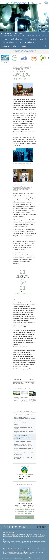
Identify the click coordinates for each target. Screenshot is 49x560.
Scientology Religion (32, 548)
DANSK (32, 534)
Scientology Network (22, 548)
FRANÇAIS (36, 534)
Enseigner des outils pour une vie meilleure (23, 432)
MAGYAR (33, 535)
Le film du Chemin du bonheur (22, 441)
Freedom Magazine (23, 551)
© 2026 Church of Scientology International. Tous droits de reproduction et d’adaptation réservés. (23, 557)
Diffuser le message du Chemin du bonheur (23, 449)
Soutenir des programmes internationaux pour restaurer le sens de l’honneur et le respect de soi (24, 419)
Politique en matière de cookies (20, 558)
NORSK (37, 535)
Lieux (9, 544)
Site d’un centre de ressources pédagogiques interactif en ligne (23, 445)
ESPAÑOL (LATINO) (7, 536)
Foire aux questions (13, 542)
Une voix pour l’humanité (35, 541)
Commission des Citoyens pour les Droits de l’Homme (20, 553)
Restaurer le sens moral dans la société (23, 427)
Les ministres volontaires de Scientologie (27, 549)
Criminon (34, 58)
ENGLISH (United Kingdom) (23, 534)
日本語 (4, 535)
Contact (5, 544)
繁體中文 (15, 535)
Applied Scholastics (24, 58)
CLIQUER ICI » (24, 478)
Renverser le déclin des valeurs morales (22, 423)
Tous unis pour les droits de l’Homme (21, 552)
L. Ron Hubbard (6, 541)
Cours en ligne (25, 542)
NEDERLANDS (21, 535)
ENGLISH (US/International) (9, 534)
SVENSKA (42, 535)
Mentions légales (42, 558)
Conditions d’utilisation (33, 558)
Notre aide (5, 62)
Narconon (42, 58)
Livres (20, 542)
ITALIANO (34, 536)
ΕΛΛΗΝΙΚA (28, 536)
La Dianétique (14, 548)
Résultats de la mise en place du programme (23, 457)
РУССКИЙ (9, 535)
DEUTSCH (27, 535)
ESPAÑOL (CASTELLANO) (19, 536)
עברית (42, 534)
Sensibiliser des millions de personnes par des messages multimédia (22, 437)
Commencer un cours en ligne (10, 549)
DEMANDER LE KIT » (24, 517)
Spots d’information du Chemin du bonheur (19, 42)
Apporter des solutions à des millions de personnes (24, 453)
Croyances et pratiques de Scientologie (20, 541)
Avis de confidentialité (7, 558)
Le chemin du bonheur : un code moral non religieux (22, 39)
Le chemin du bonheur (14, 59)
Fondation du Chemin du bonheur (15, 46)
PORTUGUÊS (41, 536)
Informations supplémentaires (36, 542)
